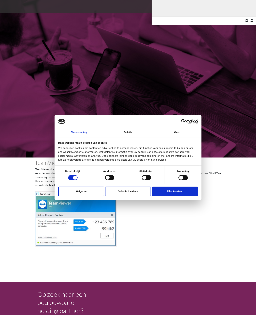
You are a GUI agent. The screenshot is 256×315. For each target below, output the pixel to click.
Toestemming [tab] (79, 132)
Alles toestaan (175, 191)
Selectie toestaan (128, 191)
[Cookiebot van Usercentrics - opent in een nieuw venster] (183, 121)
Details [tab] (128, 132)
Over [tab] (177, 132)
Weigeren (81, 191)
